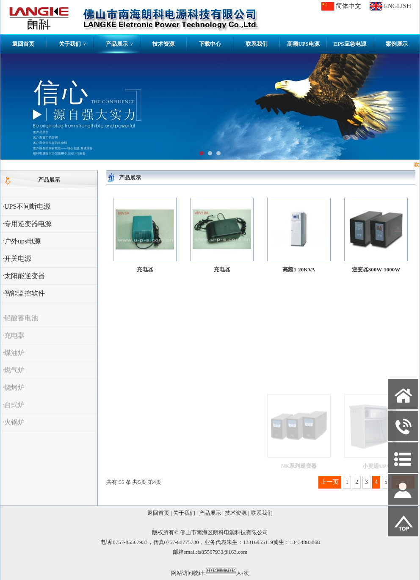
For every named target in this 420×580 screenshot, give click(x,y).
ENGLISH (397, 6)
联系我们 (257, 44)
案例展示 (397, 44)
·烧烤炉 (14, 394)
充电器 (145, 269)
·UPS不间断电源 (26, 206)
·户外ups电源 (22, 241)
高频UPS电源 (303, 44)
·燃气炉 (14, 377)
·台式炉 (14, 411)
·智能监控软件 (24, 293)
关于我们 (72, 44)
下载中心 (210, 44)
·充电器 (14, 342)
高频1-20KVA (298, 270)
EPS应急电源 (350, 44)
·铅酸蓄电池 (20, 325)
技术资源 (163, 44)
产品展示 (119, 44)
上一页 (330, 482)
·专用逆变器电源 (27, 223)
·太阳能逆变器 (24, 275)
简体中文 (348, 6)
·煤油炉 (14, 359)
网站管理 (16, 572)
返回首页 (23, 44)
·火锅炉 (14, 429)
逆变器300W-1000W (376, 272)
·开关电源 (17, 258)
